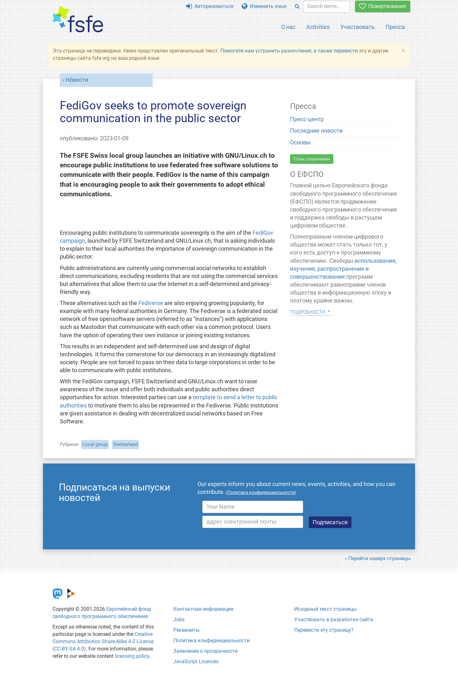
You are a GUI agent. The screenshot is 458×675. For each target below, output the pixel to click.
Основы (300, 142)
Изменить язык (264, 6)
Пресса (395, 27)
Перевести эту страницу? (324, 630)
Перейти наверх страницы (379, 558)
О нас (288, 27)
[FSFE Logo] (78, 19)
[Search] (297, 6)
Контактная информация (203, 609)
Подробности (307, 311)
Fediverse (150, 303)
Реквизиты (186, 630)
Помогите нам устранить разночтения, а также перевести (289, 51)
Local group (95, 444)
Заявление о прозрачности (205, 651)
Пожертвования (382, 6)
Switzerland (125, 444)
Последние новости (316, 131)
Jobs (178, 619)
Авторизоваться (209, 6)
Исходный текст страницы (325, 609)
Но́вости (77, 80)
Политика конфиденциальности (211, 640)
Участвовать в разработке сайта (333, 619)
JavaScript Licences (196, 661)
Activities (318, 27)
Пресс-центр (307, 119)
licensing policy (132, 656)
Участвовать (357, 27)
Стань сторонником (312, 159)
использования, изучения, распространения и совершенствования (343, 269)
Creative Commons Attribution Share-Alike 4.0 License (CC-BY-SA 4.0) (103, 641)
